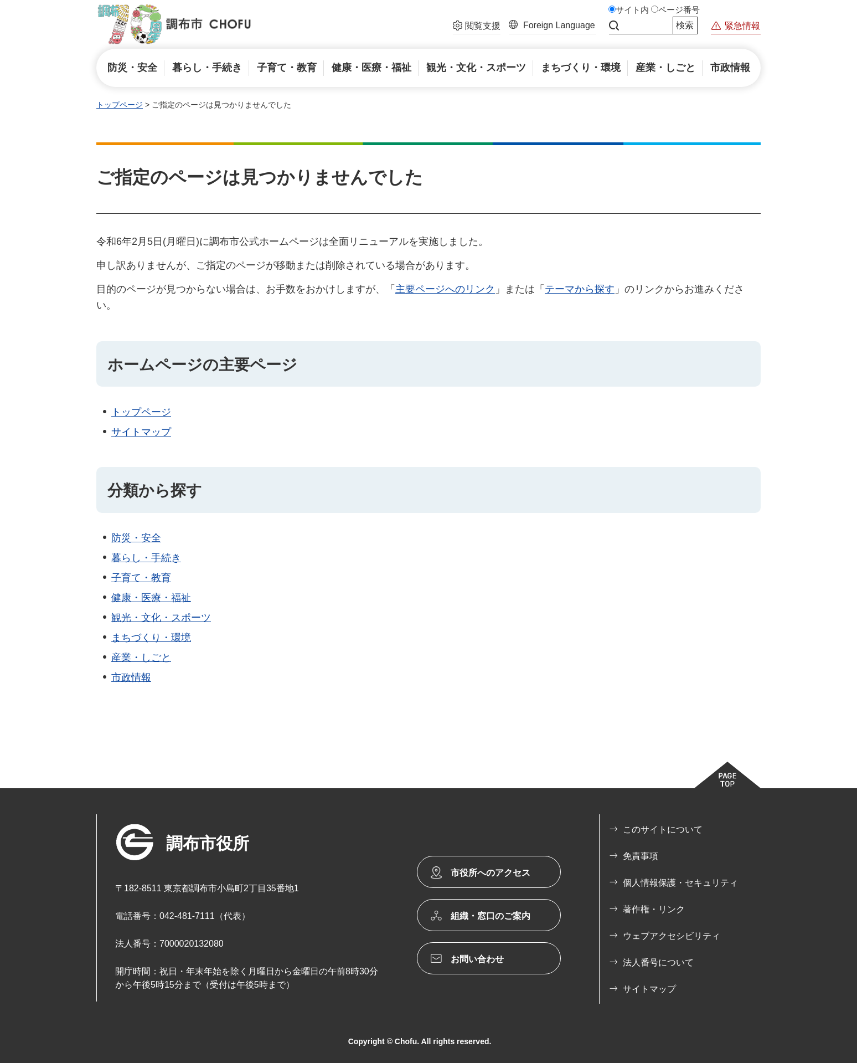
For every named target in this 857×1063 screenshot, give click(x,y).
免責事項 (640, 856)
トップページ (119, 104)
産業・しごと (141, 657)
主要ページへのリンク (445, 289)
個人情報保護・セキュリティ (680, 882)
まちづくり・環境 (151, 637)
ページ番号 (679, 10)
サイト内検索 (614, 25)
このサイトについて (663, 829)
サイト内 (632, 10)
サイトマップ (141, 432)
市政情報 (131, 677)
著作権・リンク (654, 909)
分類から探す (154, 490)
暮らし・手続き (146, 557)
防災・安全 (136, 537)
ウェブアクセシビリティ (671, 936)
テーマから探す (580, 289)
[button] (476, 27)
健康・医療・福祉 (151, 597)
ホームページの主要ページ (202, 364)
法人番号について (658, 962)
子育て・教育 (141, 577)
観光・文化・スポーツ (161, 617)
